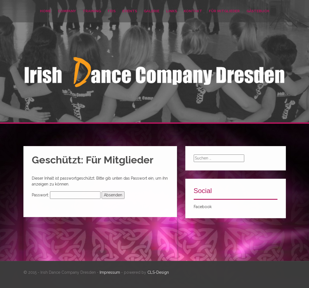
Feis (112, 11)
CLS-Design (158, 272)
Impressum (110, 272)
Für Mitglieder (224, 11)
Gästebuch (257, 11)
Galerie (151, 11)
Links (171, 11)
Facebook (203, 206)
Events (129, 11)
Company (67, 11)
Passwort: (66, 195)
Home (45, 11)
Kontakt (193, 11)
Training (92, 11)
